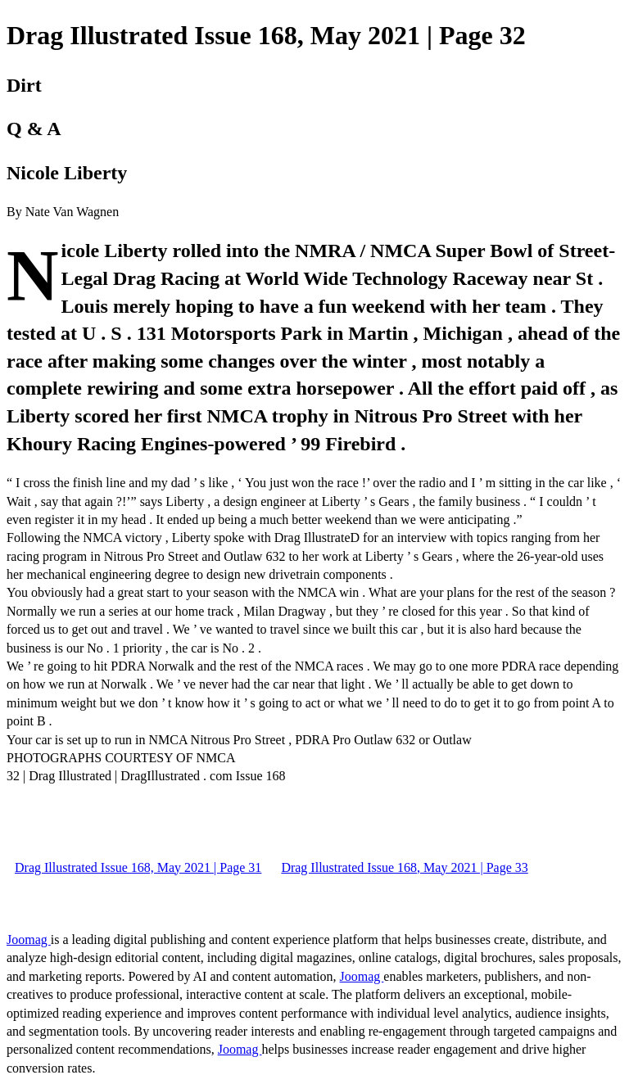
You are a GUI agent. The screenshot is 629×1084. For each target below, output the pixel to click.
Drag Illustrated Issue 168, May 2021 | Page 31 (138, 867)
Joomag (29, 939)
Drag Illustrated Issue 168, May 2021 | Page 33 (404, 867)
